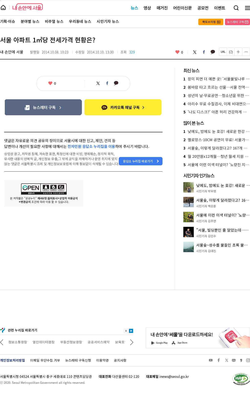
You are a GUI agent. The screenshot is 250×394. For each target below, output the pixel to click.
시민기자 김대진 (206, 251)
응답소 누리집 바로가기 (138, 161)
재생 (131, 331)
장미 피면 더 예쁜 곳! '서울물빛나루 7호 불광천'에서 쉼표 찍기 (216, 79)
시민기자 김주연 (206, 221)
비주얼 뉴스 (54, 21)
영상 (147, 8)
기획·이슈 (7, 21)
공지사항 (120, 360)
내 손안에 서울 (27, 6)
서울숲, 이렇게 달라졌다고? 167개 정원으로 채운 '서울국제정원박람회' (216, 148)
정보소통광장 (31, 341)
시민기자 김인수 (206, 236)
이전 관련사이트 (1, 342)
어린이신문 (182, 8)
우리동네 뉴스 (80, 21)
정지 (126, 331)
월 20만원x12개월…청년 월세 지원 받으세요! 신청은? (216, 156)
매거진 (162, 8)
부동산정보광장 (84, 341)
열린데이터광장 (57, 341)
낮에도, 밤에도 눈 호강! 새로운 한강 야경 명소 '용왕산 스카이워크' (216, 131)
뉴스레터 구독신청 (78, 360)
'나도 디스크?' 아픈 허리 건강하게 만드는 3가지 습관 (216, 112)
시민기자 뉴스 (108, 21)
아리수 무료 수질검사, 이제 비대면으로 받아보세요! (216, 104)
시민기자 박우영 (206, 191)
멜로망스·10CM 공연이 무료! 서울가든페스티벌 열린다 (216, 140)
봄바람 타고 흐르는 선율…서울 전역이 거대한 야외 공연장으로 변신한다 (216, 87)
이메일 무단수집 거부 (45, 360)
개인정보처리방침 (12, 360)
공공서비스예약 (112, 341)
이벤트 (219, 8)
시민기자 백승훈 (206, 206)
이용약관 (102, 360)
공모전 (203, 8)
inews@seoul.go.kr (174, 376)
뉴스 (134, 8)
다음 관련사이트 (131, 342)
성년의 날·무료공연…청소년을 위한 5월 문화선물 (216, 95)
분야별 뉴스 (30, 21)
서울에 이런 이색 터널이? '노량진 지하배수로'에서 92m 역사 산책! (216, 165)
